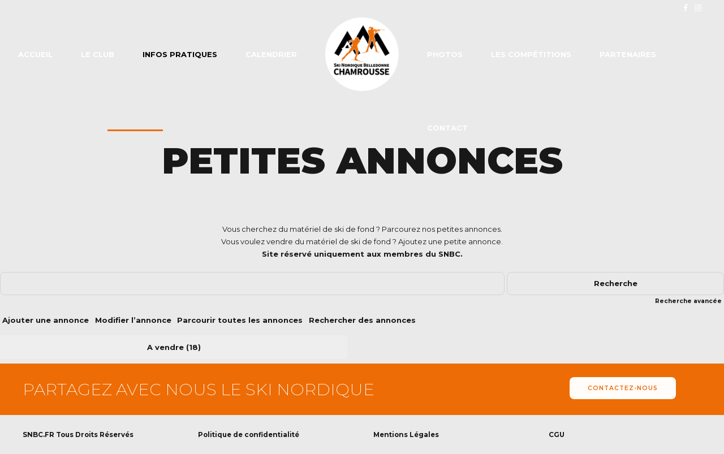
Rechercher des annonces (362, 320)
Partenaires (628, 54)
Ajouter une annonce (45, 320)
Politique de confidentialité (248, 435)
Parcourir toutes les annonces (240, 320)
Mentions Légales (406, 435)
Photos (445, 54)
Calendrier (271, 54)
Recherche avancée (688, 301)
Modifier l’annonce (133, 320)
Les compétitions (531, 54)
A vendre (165, 347)
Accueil (35, 54)
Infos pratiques (180, 54)
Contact (447, 127)
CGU (556, 435)
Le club (97, 54)
